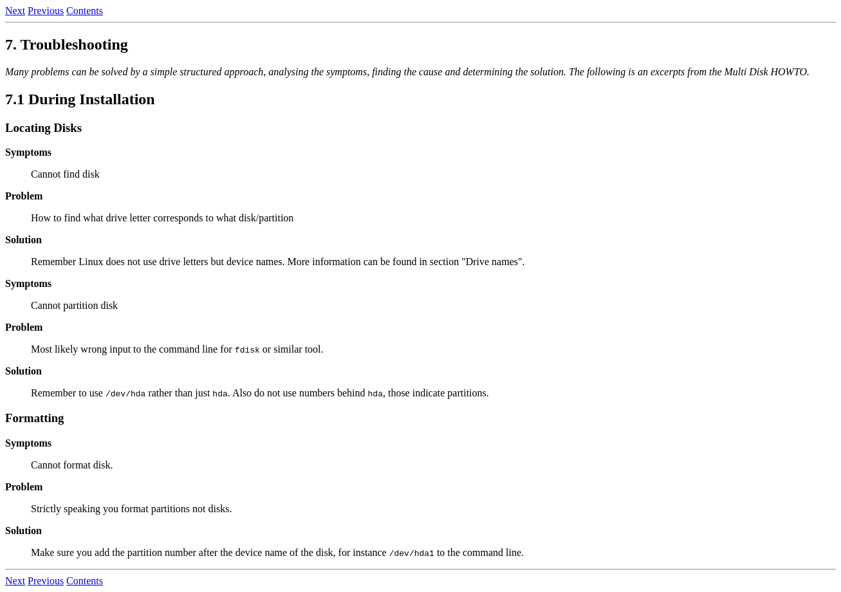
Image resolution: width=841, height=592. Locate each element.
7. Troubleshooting (66, 44)
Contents (84, 10)
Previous (46, 10)
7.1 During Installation (80, 99)
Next (15, 10)
